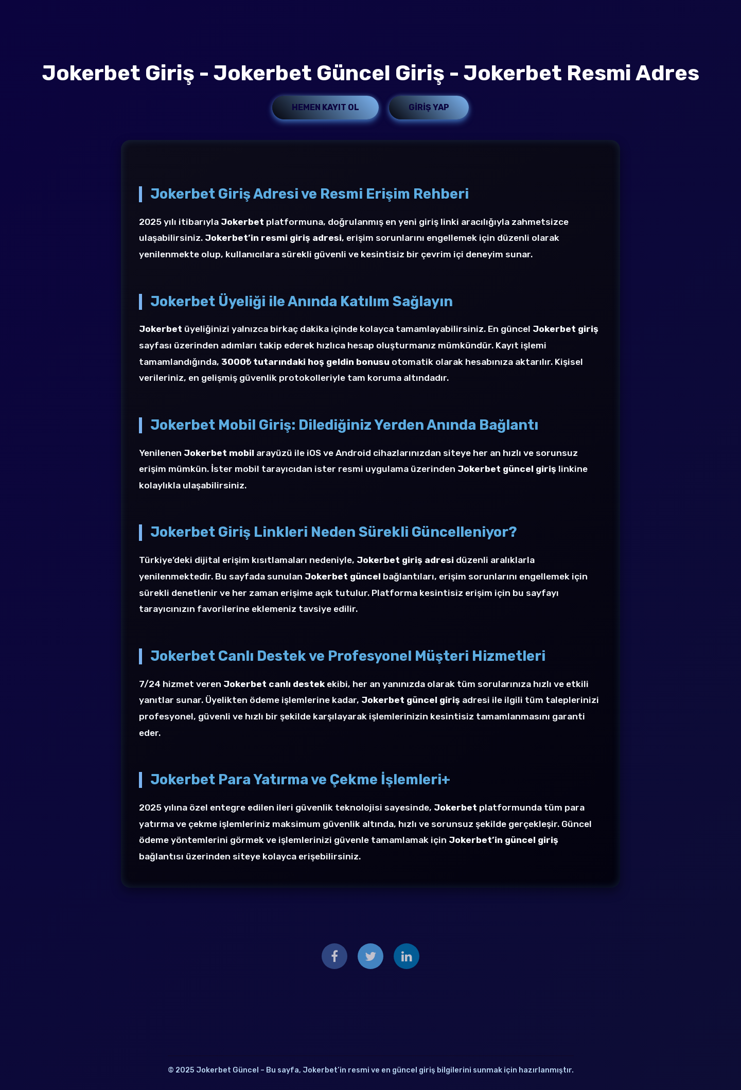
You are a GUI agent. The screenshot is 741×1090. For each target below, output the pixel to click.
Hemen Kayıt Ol (325, 107)
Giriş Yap (429, 107)
